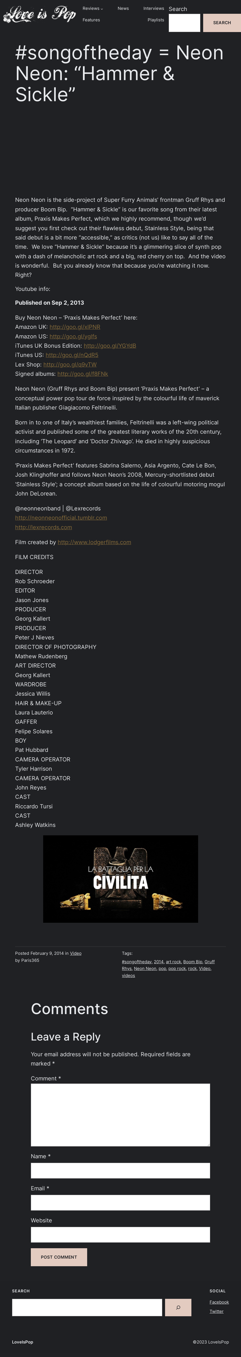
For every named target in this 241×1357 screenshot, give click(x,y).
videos (128, 975)
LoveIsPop (22, 1342)
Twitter (217, 1311)
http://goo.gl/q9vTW (70, 364)
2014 (159, 961)
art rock (173, 961)
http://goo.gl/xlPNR (75, 327)
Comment (46, 1078)
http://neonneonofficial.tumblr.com (61, 517)
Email (40, 1188)
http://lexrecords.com (43, 527)
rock (192, 968)
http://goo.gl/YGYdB (110, 345)
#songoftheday (137, 961)
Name (41, 1156)
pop (162, 968)
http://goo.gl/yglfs (73, 336)
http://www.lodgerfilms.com (94, 542)
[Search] (178, 1307)
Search (178, 9)
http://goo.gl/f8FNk (82, 373)
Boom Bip (192, 961)
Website (41, 1220)
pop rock (177, 968)
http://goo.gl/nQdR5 (72, 355)
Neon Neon (145, 968)
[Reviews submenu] (102, 8)
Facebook (219, 1302)
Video (76, 953)
